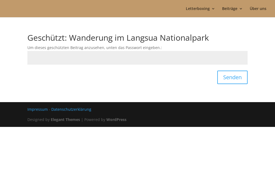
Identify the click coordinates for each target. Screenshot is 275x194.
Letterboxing (198, 9)
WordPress (116, 119)
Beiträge (229, 9)
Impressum (37, 109)
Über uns (258, 9)
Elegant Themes (65, 119)
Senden (232, 77)
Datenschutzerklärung (71, 109)
